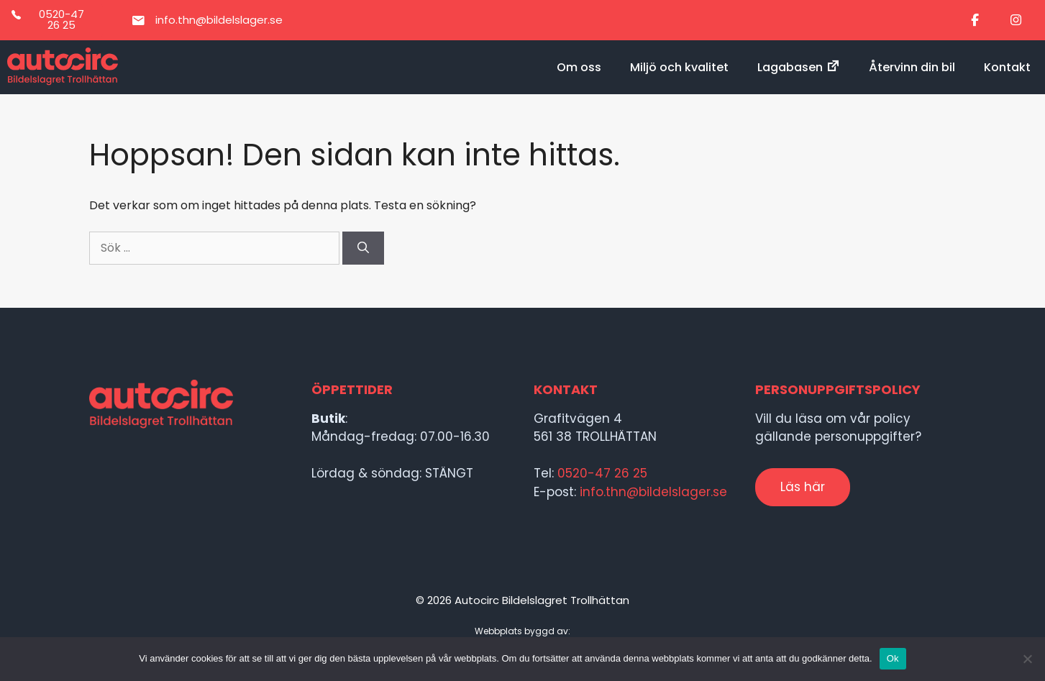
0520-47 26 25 (602, 473)
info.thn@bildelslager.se (653, 492)
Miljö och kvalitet (679, 67)
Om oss (579, 67)
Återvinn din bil (912, 67)
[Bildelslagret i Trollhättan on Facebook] (975, 20)
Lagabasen (798, 67)
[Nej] (1027, 659)
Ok (893, 658)
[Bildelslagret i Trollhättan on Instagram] (1015, 20)
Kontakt (1007, 67)
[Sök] (363, 248)
